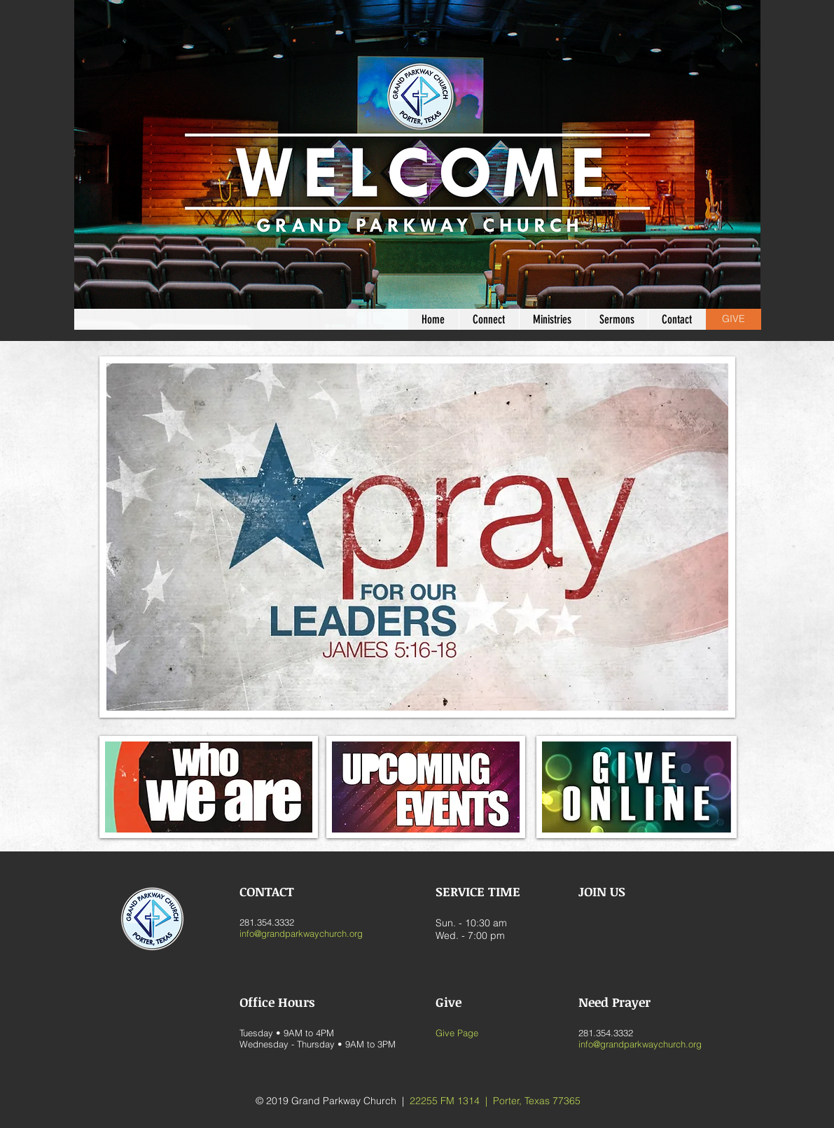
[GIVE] (733, 319)
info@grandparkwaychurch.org (301, 933)
